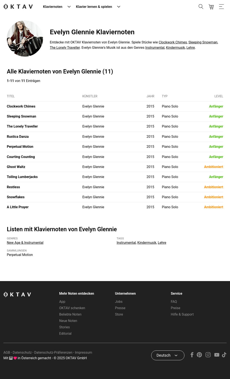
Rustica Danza (18, 137)
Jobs (118, 302)
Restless (13, 187)
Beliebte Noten (70, 314)
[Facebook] (192, 356)
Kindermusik (175, 48)
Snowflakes (15, 197)
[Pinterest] (199, 356)
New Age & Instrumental (25, 243)
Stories (64, 327)
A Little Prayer (18, 207)
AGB (6, 352)
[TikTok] (224, 356)
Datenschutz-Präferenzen (53, 352)
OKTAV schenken (72, 308)
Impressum (83, 352)
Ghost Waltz (16, 167)
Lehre (190, 48)
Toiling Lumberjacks (22, 177)
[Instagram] (208, 356)
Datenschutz (22, 352)
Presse (120, 308)
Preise (175, 308)
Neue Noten (68, 321)
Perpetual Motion (20, 147)
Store (119, 314)
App (62, 302)
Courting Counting (21, 157)
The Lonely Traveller (65, 48)
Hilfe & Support (182, 314)
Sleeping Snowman (202, 42)
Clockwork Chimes (173, 42)
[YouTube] (217, 356)
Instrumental (154, 48)
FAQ (174, 302)
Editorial (65, 334)
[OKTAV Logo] (18, 7)
